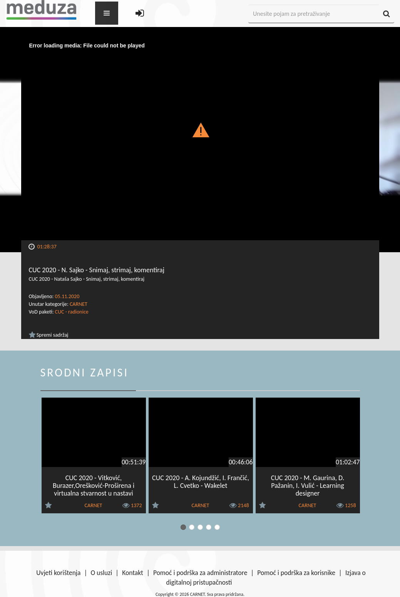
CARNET (78, 304)
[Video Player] (200, 139)
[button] (200, 129)
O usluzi (101, 572)
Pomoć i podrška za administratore (200, 572)
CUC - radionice (72, 312)
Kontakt (132, 572)
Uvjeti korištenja (58, 572)
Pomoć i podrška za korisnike (296, 572)
